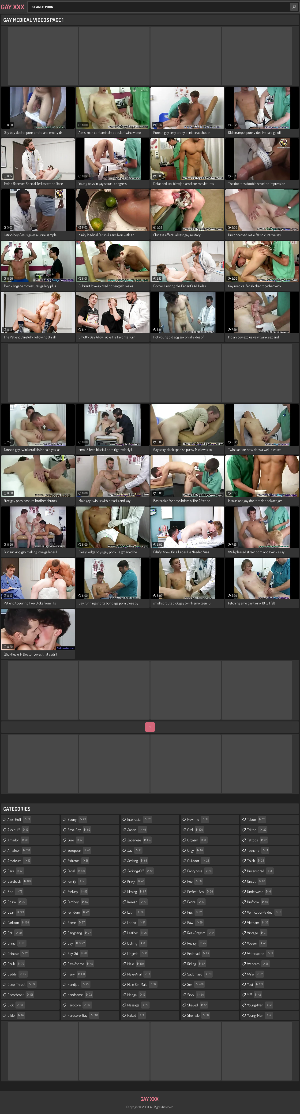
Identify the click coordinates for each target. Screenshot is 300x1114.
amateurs (19, 860)
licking (137, 943)
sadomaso (200, 974)
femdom (79, 912)
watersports (260, 953)
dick (16, 1005)
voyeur (257, 943)
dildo (16, 1015)
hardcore (80, 1005)
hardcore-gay (83, 1015)
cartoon (19, 922)
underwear (259, 891)
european (79, 850)
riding (196, 963)
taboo (256, 819)
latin (136, 912)
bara (16, 870)
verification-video (264, 912)
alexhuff (18, 829)
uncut (256, 881)
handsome (80, 994)
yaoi (255, 984)
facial (77, 870)
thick (256, 860)
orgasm (197, 840)
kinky (136, 881)
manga (136, 994)
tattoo (257, 829)
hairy (77, 974)
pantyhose (200, 870)
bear (16, 912)
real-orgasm (201, 932)
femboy (78, 901)
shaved (197, 1005)
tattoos (257, 840)
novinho (198, 819)
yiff (254, 994)
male (136, 963)
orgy (195, 850)
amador (18, 840)
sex (196, 984)
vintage (257, 932)
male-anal (139, 974)
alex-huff (19, 819)
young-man (260, 1005)
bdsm (17, 901)
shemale (198, 1015)
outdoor (198, 860)
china (17, 943)
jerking (137, 860)
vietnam (258, 922)
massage (138, 1005)
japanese (139, 840)
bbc (15, 891)
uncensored (260, 870)
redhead (198, 953)
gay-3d (78, 953)
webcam (258, 963)
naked (136, 1015)
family (77, 881)
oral (195, 829)
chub (16, 963)
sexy (196, 994)
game (77, 922)
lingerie (137, 953)
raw (195, 922)
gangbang (80, 932)
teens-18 (258, 850)
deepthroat (21, 994)
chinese (18, 953)
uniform (258, 901)
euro (76, 840)
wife (255, 974)
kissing (137, 891)
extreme (78, 860)
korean (137, 901)
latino (136, 922)
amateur (19, 850)
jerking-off (140, 870)
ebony (77, 819)
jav (134, 850)
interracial (139, 819)
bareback (20, 881)
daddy (18, 974)
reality (197, 943)
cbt (15, 932)
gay (77, 943)
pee (195, 881)
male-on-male (142, 984)
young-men (260, 1015)
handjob (79, 984)
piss (195, 912)
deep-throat (22, 984)
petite (196, 901)
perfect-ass (200, 891)
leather (137, 932)
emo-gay (79, 829)
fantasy (78, 891)
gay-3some (81, 963)
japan (137, 829)
